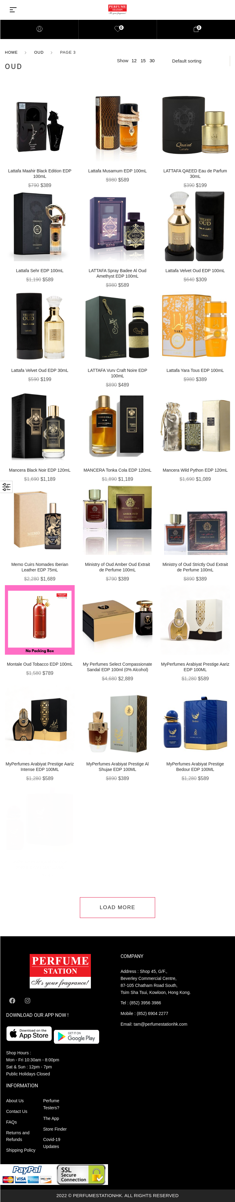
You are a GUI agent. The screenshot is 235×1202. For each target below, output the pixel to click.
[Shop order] (197, 61)
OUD (39, 52)
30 (152, 60)
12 (134, 60)
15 (143, 60)
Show (122, 60)
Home (11, 52)
